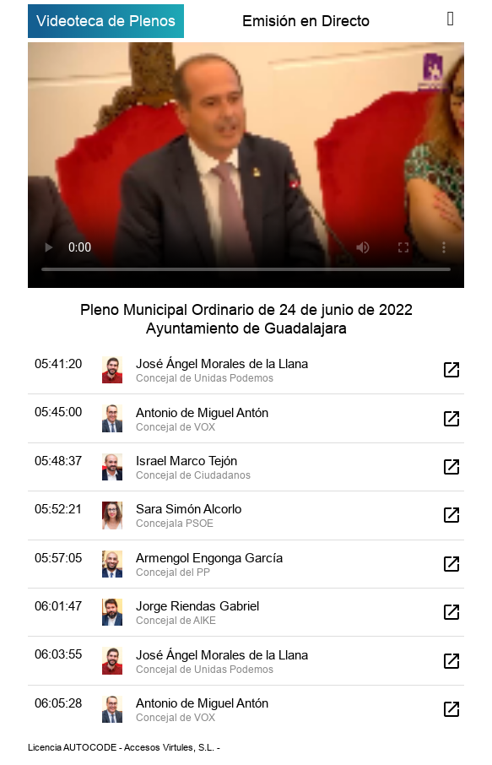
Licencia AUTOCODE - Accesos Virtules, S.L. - (124, 747)
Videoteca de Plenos (106, 21)
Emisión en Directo (306, 21)
